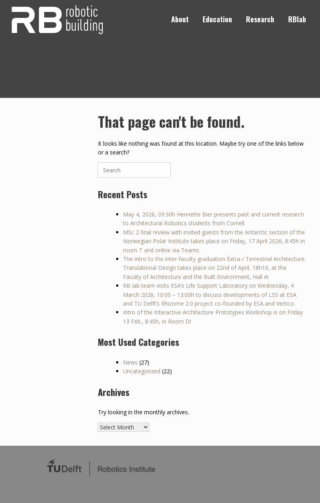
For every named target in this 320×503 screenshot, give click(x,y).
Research (260, 19)
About (180, 19)
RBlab (297, 19)
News (130, 362)
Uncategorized (141, 371)
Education (217, 19)
